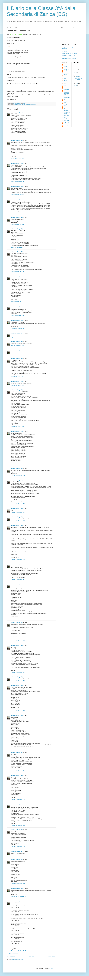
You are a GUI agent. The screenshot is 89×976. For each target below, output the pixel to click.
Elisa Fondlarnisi (66, 68)
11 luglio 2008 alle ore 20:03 (17, 136)
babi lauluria (66, 110)
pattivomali (66, 115)
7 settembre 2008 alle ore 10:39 (18, 825)
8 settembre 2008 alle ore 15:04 (18, 883)
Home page (31, 956)
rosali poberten (66, 118)
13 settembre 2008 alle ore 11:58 (18, 896)
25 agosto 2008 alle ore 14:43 (17, 426)
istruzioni (23, 104)
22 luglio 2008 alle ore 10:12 (17, 301)
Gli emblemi (64, 51)
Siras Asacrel (67, 97)
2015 (75, 65)
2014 (75, 67)
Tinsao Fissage (65, 100)
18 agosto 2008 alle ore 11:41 (17, 345)
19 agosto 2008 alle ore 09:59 (17, 376)
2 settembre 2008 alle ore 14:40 (18, 520)
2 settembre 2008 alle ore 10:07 (18, 503)
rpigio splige (66, 120)
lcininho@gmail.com (67, 113)
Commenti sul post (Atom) (17, 959)
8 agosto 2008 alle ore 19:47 (17, 337)
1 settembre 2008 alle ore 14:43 (18, 464)
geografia (19, 104)
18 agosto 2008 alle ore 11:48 (17, 354)
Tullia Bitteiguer (66, 103)
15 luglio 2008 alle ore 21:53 (17, 213)
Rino (65, 83)
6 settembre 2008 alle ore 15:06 (18, 680)
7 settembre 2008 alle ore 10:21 (18, 799)
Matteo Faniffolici (66, 81)
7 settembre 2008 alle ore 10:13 (18, 771)
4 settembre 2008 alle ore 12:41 (18, 618)
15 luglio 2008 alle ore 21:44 (17, 194)
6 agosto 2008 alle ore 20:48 (17, 328)
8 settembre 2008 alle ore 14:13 (18, 855)
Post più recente (11, 956)
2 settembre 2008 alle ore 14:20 (18, 512)
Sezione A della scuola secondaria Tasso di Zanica (66, 93)
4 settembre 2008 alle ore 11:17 (18, 579)
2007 (75, 86)
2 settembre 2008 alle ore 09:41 (18, 475)
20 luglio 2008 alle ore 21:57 (17, 247)
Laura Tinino (66, 76)
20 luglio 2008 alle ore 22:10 (17, 271)
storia (30, 104)
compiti (15, 104)
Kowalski (66, 70)
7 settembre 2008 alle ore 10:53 (18, 846)
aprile (77, 83)
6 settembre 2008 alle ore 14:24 (18, 672)
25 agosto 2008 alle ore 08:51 (17, 385)
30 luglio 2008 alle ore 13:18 (17, 315)
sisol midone (66, 125)
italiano (27, 104)
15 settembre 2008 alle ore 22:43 (18, 950)
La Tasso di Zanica (66, 74)
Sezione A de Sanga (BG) (17, 112)
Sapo (65, 85)
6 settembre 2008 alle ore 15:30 (18, 748)
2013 (75, 69)
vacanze (34, 104)
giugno (77, 76)
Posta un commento (13, 953)
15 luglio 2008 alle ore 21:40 (17, 181)
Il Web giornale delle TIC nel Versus (70, 53)
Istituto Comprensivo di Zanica (69, 58)
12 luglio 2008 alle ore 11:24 (17, 158)
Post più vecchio (51, 956)
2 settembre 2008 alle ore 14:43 (18, 559)
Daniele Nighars (65, 65)
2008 (75, 75)
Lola (65, 78)
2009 (75, 73)
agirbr (65, 108)
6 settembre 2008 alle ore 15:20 (18, 710)
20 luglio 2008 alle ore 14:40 (17, 224)
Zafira (65, 105)
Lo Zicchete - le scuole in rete (68, 55)
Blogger (51, 968)
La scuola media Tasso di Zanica (69, 57)
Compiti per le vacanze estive (78, 80)
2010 (75, 71)
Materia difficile (65, 50)
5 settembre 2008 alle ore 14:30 (18, 640)
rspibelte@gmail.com (67, 123)
